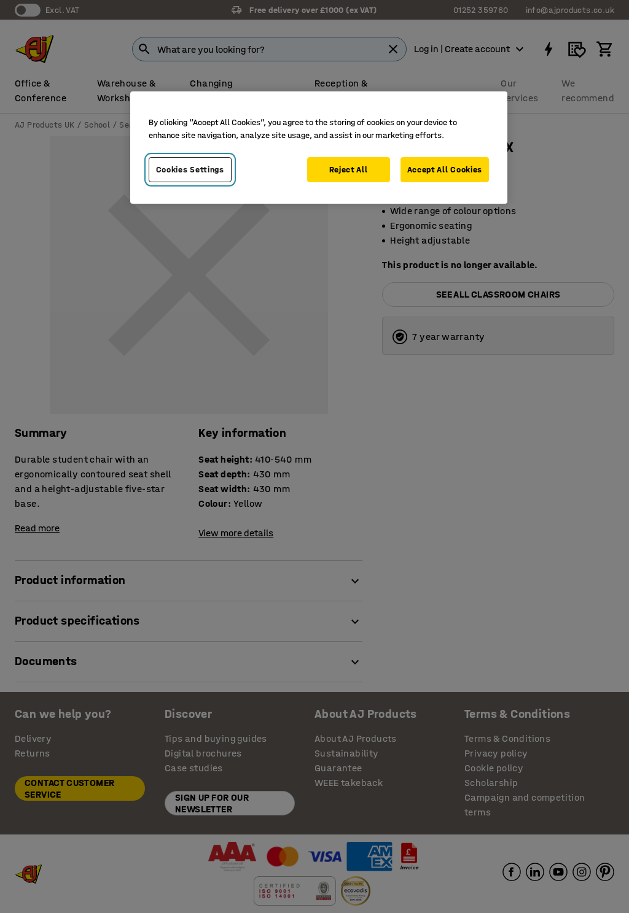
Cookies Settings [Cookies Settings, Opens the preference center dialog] (190, 169)
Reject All (348, 169)
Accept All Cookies (445, 169)
